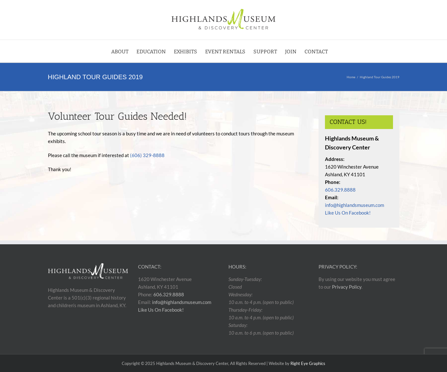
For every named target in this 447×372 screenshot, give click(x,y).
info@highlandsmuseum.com (354, 205)
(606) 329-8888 (147, 155)
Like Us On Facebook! (348, 213)
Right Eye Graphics (307, 363)
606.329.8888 (340, 190)
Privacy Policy (346, 287)
